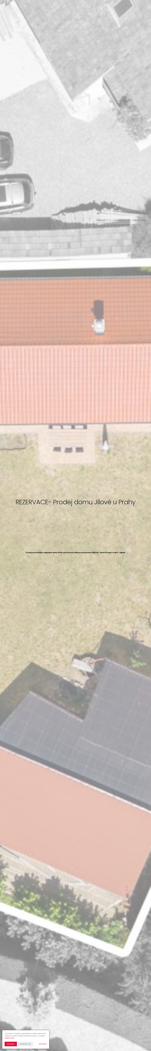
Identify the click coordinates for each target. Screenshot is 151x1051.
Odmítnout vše (25, 1044)
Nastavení (43, 1044)
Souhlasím (11, 1044)
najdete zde (9, 1038)
